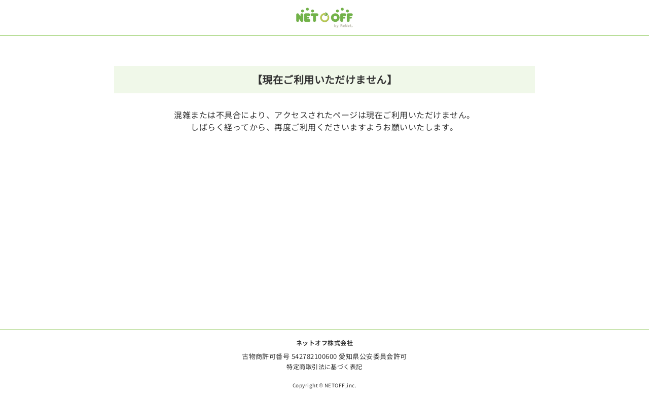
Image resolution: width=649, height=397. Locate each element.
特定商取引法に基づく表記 (324, 366)
